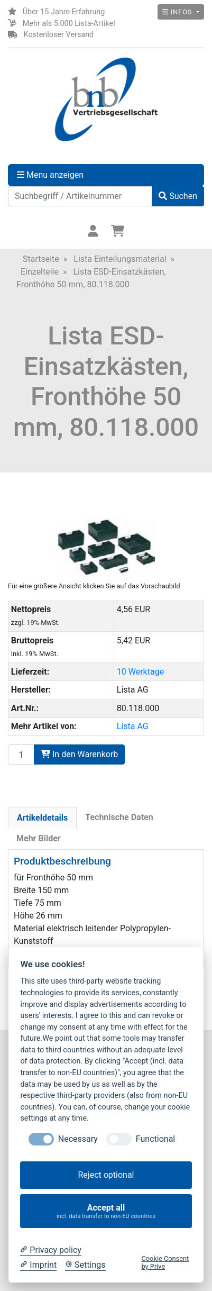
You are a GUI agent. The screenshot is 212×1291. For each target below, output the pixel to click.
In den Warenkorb (79, 754)
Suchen (178, 196)
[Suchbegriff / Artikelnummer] (80, 196)
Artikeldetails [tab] (42, 818)
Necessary (78, 1139)
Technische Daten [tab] (119, 817)
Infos (178, 12)
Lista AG (133, 726)
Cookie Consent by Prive (165, 1262)
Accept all (106, 1211)
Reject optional (106, 1175)
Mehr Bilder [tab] (38, 838)
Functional (155, 1139)
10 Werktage (140, 672)
